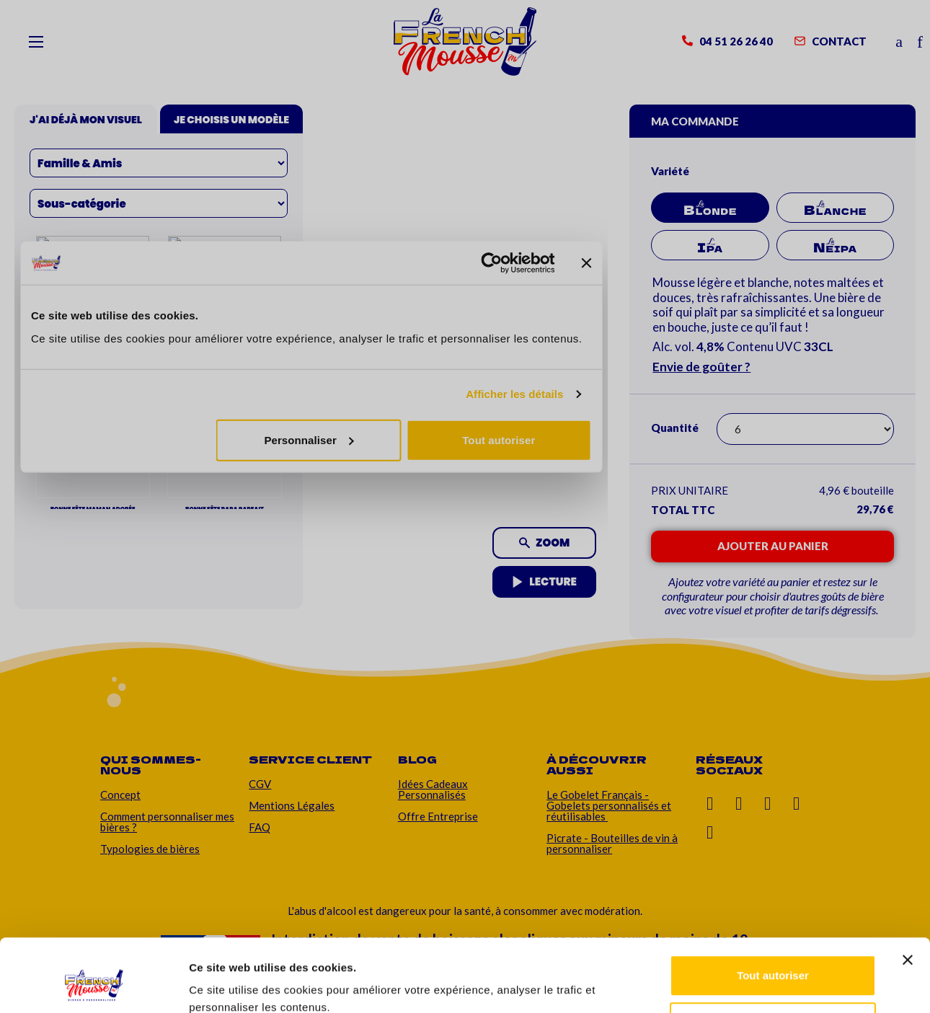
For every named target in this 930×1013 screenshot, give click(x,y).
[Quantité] (805, 429)
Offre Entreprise (438, 816)
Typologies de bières (150, 848)
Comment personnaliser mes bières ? (167, 821)
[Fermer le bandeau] (908, 898)
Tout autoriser (773, 913)
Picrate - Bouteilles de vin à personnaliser (612, 843)
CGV (260, 783)
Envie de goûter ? (701, 366)
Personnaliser (773, 960)
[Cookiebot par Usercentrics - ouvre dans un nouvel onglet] (93, 985)
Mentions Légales (292, 805)
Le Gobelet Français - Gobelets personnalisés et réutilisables (608, 805)
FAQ (259, 826)
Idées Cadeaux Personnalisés (433, 789)
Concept (120, 794)
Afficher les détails (237, 984)
